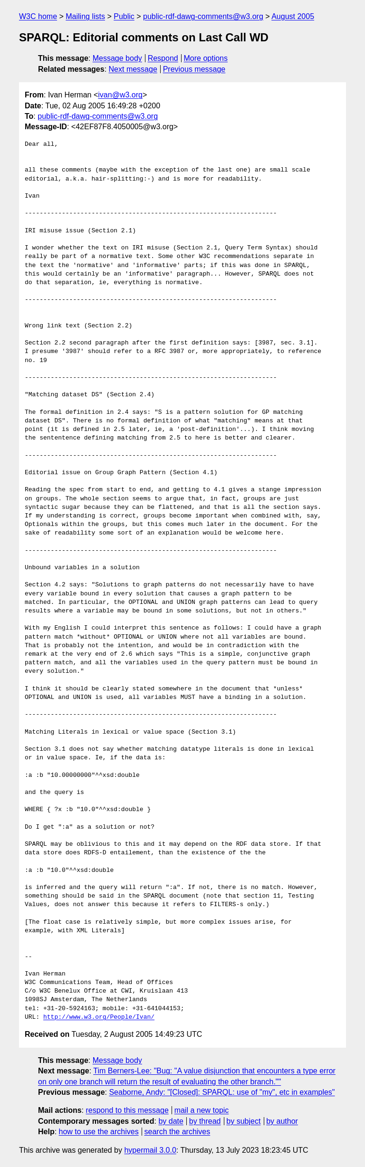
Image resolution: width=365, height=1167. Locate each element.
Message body (117, 58)
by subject (243, 1121)
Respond (163, 58)
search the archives (177, 1132)
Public (124, 16)
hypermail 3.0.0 (150, 1150)
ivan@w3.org (120, 95)
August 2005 (292, 16)
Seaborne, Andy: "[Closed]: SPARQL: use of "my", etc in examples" (222, 1092)
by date (170, 1121)
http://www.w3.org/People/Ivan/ (98, 1017)
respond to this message (127, 1110)
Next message (133, 69)
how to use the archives (99, 1132)
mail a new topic (201, 1110)
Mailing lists (85, 16)
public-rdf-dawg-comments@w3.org (203, 16)
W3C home (38, 16)
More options (206, 58)
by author (282, 1121)
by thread (205, 1121)
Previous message (194, 69)
